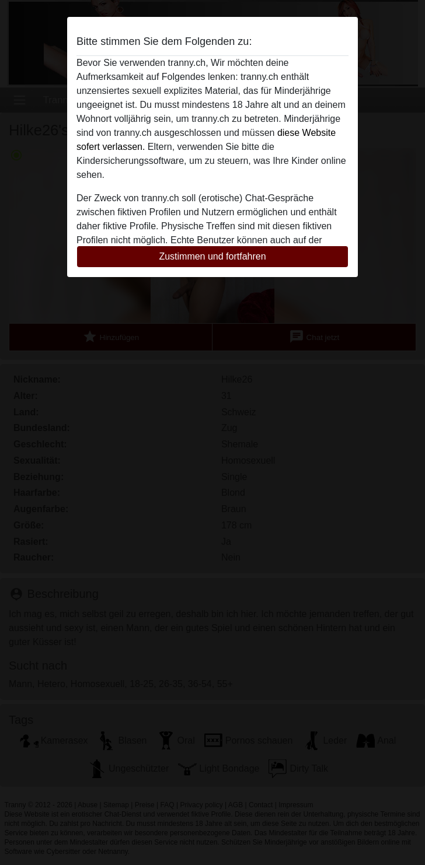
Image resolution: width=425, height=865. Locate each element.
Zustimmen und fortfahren (212, 256)
